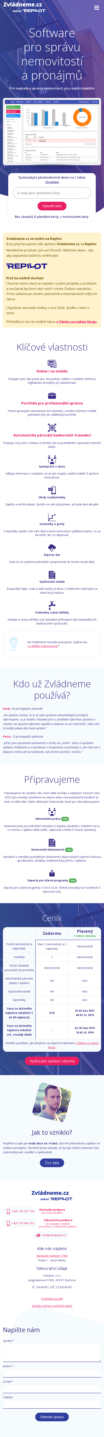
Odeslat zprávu (52, 1417)
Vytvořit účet (52, 206)
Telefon (8, 1397)
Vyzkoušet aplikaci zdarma (52, 1061)
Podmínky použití (52, 1299)
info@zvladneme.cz (54, 1235)
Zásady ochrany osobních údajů (52, 1306)
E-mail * (8, 1381)
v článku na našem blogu (76, 321)
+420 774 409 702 (22, 1223)
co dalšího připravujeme (42, 646)
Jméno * (8, 1366)
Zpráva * (8, 1341)
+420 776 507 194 (22, 1211)
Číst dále (52, 1162)
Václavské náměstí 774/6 (52, 1256)
